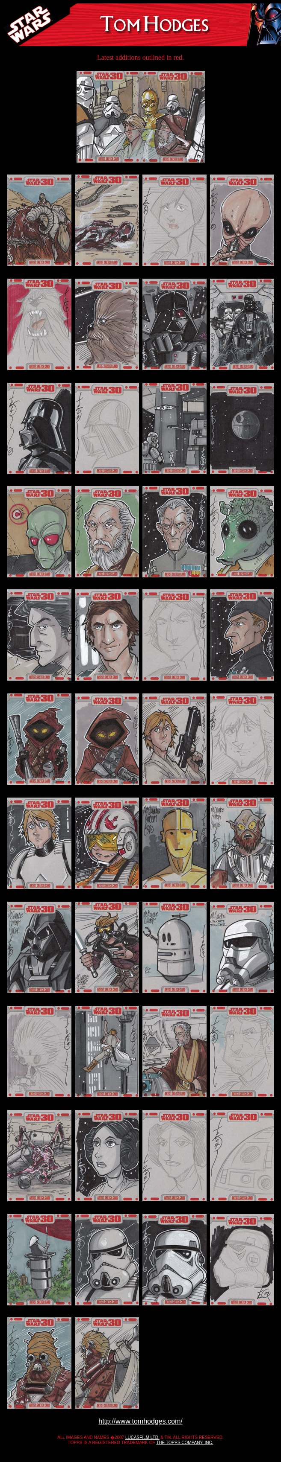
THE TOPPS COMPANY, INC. (184, 1442)
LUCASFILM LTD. (142, 1437)
